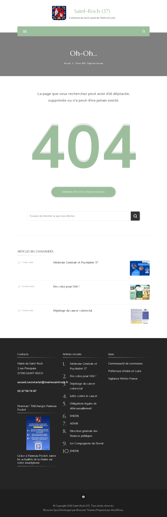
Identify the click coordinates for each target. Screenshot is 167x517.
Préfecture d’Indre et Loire (124, 371)
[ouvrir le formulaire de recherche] (144, 31)
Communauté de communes (125, 363)
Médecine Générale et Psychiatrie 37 (75, 262)
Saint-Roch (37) (92, 11)
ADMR (74, 423)
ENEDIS (74, 416)
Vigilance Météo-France (123, 378)
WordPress (117, 510)
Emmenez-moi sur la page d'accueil (83, 192)
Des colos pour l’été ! (66, 286)
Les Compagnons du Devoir (87, 443)
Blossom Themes (86, 510)
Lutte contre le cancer (83, 396)
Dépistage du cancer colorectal (72, 310)
